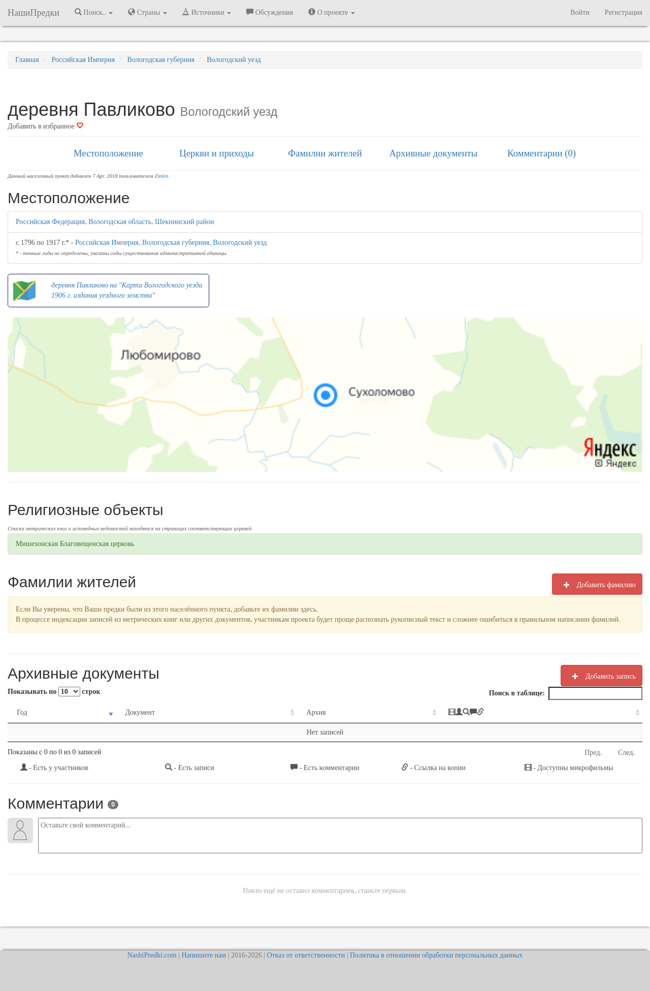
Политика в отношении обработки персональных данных (436, 955)
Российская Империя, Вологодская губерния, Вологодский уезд (171, 242)
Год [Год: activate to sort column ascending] (22, 712)
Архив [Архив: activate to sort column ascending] (316, 712)
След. (626, 752)
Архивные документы (433, 153)
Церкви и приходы (216, 153)
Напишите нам (203, 955)
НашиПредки (33, 13)
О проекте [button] (331, 12)
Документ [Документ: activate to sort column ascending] (140, 712)
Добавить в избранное (45, 126)
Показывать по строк (54, 691)
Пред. (593, 752)
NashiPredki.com (152, 955)
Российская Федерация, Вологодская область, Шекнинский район (115, 222)
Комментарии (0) (541, 153)
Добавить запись (601, 676)
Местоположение (108, 153)
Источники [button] (206, 12)
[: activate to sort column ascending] (540, 712)
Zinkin (161, 176)
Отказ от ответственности (306, 955)
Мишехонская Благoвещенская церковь (75, 544)
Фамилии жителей (325, 153)
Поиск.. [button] (94, 12)
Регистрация (623, 12)
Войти (579, 12)
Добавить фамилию (597, 585)
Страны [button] (147, 12)
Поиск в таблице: (565, 693)
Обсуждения (269, 12)
